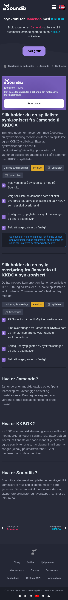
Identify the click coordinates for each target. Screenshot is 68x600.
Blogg (17, 562)
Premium (37, 168)
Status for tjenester (54, 590)
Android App (54, 578)
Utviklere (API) (33, 578)
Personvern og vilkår (32, 590)
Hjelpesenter (47, 562)
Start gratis (33, 51)
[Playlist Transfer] (15, 7)
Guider (30, 562)
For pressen (52, 570)
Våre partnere (17, 570)
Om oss (35, 570)
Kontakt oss (13, 578)
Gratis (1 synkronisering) (16, 168)
